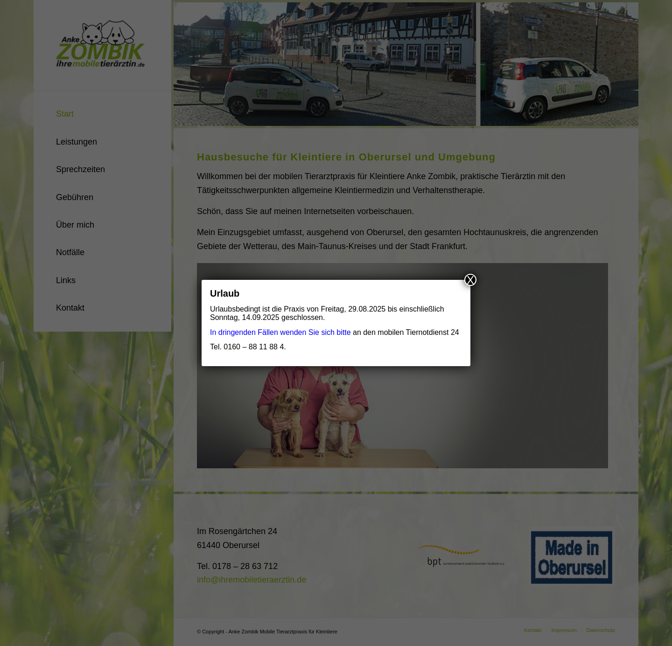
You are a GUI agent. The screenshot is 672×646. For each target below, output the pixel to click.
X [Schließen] (470, 280)
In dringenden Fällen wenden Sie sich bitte (280, 332)
